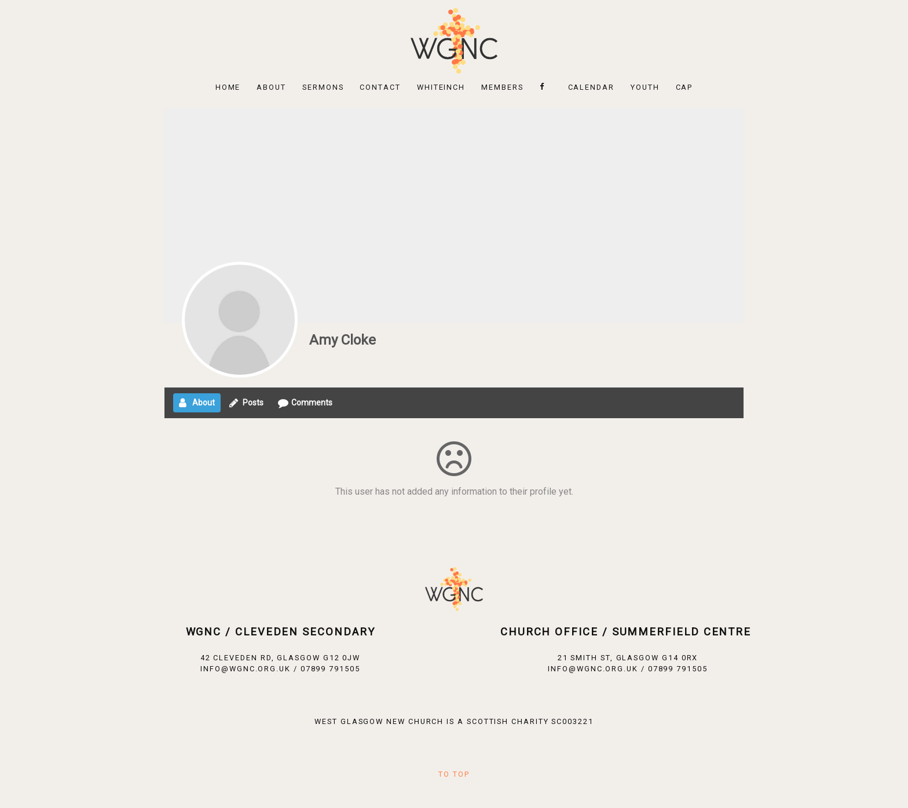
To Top (454, 774)
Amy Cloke (342, 340)
